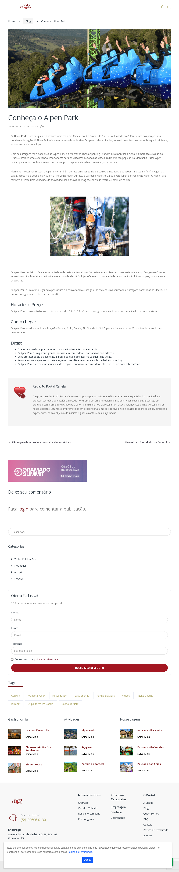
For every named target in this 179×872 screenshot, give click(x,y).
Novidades (18, 565)
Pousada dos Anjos (149, 764)
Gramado (83, 802)
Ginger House (34, 764)
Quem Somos (151, 813)
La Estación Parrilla (37, 730)
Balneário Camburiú (89, 813)
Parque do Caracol (92, 764)
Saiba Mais (32, 737)
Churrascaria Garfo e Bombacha (38, 749)
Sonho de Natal (70, 703)
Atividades (116, 812)
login (23, 509)
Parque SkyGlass (105, 695)
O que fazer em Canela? (41, 703)
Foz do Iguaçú (86, 819)
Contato (147, 824)
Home (11, 21)
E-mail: (15, 628)
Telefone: (16, 643)
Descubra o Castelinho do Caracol (148, 442)
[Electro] (25, 7)
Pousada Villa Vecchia (150, 747)
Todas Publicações (23, 559)
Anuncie (147, 835)
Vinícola (126, 695)
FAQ (145, 819)
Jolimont (15, 703)
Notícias (17, 578)
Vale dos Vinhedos (88, 808)
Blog (28, 21)
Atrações (17, 572)
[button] (169, 7)
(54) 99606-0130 (33, 819)
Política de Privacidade (155, 830)
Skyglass (86, 747)
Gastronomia (82, 695)
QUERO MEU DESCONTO (89, 668)
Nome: (15, 612)
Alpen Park (88, 730)
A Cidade (148, 802)
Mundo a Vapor (36, 695)
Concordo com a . (37, 659)
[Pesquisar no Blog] (89, 532)
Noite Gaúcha (145, 695)
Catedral (15, 695)
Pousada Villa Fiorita (149, 730)
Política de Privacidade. (80, 852)
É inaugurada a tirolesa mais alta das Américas (39, 442)
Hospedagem (59, 695)
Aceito (87, 859)
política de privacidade (46, 659)
